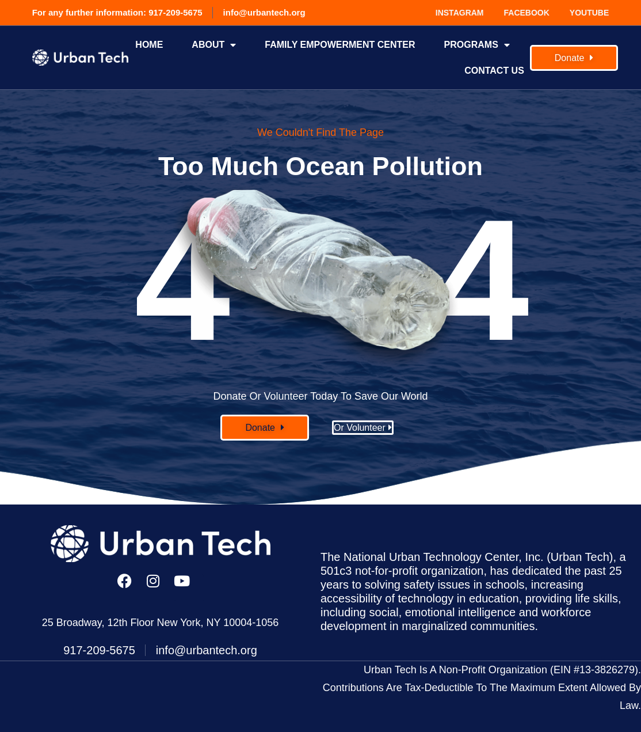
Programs (477, 45)
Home (149, 45)
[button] (264, 428)
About (214, 45)
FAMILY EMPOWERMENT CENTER (340, 45)
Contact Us (494, 70)
